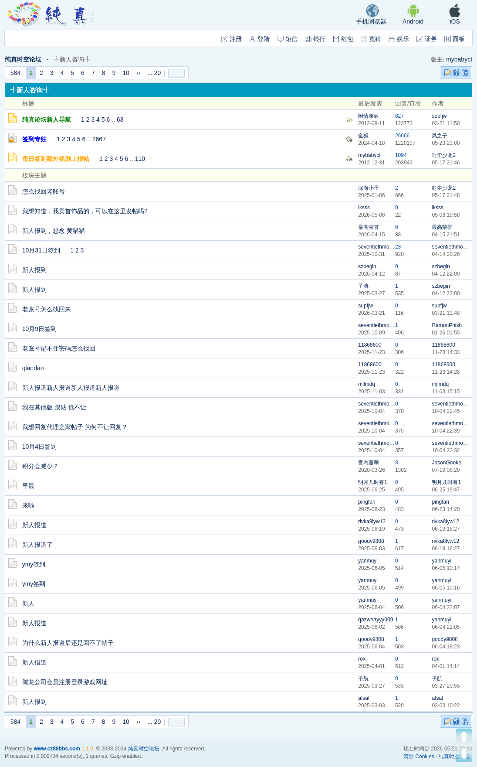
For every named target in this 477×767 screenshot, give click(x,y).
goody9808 (371, 541)
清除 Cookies (418, 756)
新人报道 (34, 525)
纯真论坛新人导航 (46, 119)
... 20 (154, 72)
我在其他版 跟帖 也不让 (54, 407)
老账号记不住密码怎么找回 (58, 348)
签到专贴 (34, 139)
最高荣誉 (368, 227)
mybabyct (459, 59)
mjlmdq (366, 384)
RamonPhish (447, 325)
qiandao (33, 368)
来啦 (28, 505)
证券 (426, 38)
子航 (363, 286)
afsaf (363, 698)
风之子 (439, 136)
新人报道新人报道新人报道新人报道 (71, 387)
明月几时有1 (372, 482)
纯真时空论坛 (23, 59)
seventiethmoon (376, 247)
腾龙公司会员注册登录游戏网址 (65, 681)
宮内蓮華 (368, 463)
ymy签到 (34, 564)
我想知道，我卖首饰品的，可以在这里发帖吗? (85, 211)
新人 (28, 603)
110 (140, 158)
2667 (99, 139)
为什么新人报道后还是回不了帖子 (68, 642)
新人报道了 (37, 544)
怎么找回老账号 (43, 191)
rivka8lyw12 (372, 521)
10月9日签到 (39, 328)
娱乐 (399, 38)
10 (125, 72)
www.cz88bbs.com (57, 749)
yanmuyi (368, 561)
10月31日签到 (41, 250)
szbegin (367, 266)
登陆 (259, 38)
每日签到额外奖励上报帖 (55, 158)
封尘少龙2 (444, 155)
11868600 (369, 345)
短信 (287, 38)
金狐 (363, 136)
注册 (231, 38)
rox (361, 659)
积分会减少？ (40, 466)
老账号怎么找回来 (46, 309)
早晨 (28, 485)
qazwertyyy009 (375, 620)
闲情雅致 (368, 116)
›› (138, 72)
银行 (315, 38)
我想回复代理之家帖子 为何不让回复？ (75, 426)
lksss (364, 208)
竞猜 (371, 38)
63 (120, 119)
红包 (343, 38)
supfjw (439, 116)
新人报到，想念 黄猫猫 (53, 230)
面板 (454, 38)
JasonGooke (446, 463)
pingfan (366, 502)
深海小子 (368, 188)
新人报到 (34, 269)
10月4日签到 (39, 446)
